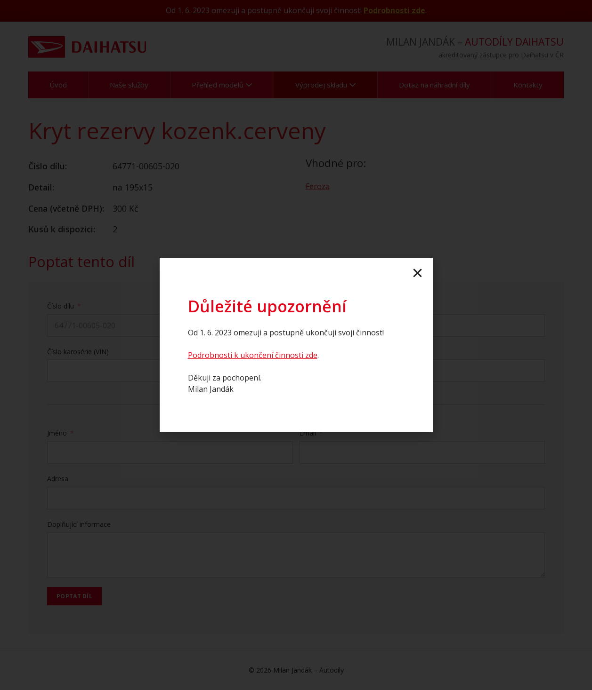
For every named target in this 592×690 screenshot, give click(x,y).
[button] (417, 273)
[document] (296, 345)
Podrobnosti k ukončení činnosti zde (252, 355)
